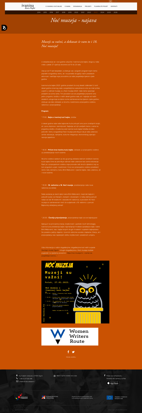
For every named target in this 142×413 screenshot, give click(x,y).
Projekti (88, 6)
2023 (96, 12)
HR (110, 1)
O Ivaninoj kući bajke (54, 6)
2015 (45, 12)
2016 (51, 12)
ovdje (75, 376)
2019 (69, 12)
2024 (102, 12)
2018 (63, 12)
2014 (38, 12)
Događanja (77, 6)
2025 (109, 12)
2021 (82, 12)
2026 (115, 12)
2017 (57, 12)
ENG (116, 1)
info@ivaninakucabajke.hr (26, 381)
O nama (67, 6)
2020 (76, 12)
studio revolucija (121, 410)
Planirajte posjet (101, 6)
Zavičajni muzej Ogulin (50, 250)
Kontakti (114, 6)
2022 (89, 12)
